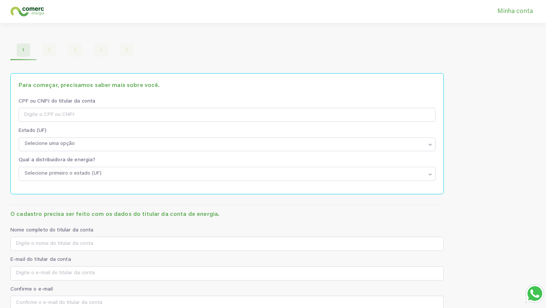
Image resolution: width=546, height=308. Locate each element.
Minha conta (515, 11)
